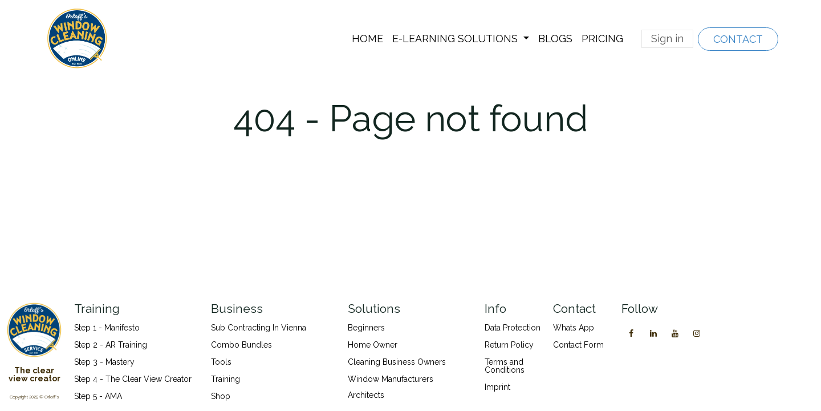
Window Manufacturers (390, 379)
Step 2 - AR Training (110, 344)
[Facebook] (631, 333)
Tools (221, 361)
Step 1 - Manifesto (107, 327)
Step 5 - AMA (99, 396)
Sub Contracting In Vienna (258, 327)
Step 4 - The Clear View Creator (133, 379)
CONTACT (738, 39)
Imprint (497, 387)
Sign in (667, 39)
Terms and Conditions (505, 365)
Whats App (573, 327)
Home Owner (372, 344)
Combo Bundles (241, 344)
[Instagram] (697, 333)
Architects (366, 395)
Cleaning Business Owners (397, 361)
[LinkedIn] (653, 333)
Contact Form (578, 344)
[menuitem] (367, 39)
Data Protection (512, 327)
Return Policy (509, 344)
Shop (220, 396)
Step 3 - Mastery (104, 361)
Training (225, 379)
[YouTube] (675, 333)
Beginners (366, 327)
